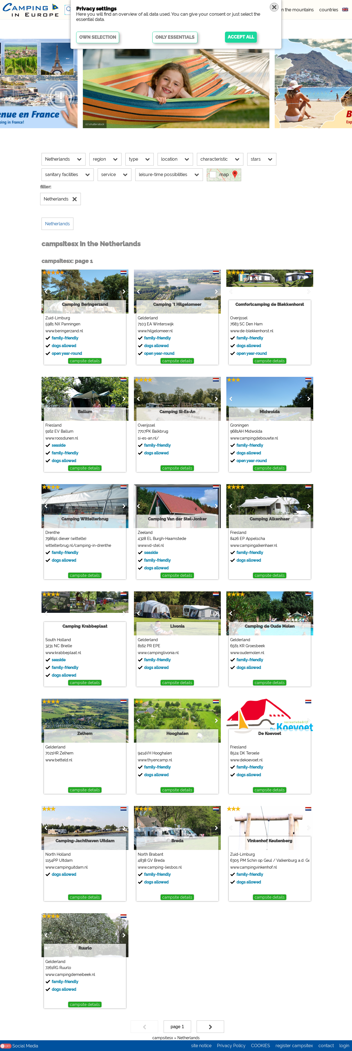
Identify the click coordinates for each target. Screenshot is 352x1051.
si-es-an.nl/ (148, 438)
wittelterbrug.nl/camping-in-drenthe (78, 545)
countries (328, 9)
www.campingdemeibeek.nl (70, 974)
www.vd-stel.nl (151, 545)
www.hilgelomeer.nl (155, 331)
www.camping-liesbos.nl (160, 867)
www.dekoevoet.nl (246, 760)
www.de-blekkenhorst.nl (251, 331)
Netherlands (188, 1038)
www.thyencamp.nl (155, 760)
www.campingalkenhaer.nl (253, 545)
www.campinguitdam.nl (66, 867)
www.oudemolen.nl (247, 653)
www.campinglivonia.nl (158, 653)
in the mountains (297, 9)
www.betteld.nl (58, 760)
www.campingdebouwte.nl (254, 438)
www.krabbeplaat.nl (63, 653)
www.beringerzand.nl (64, 331)
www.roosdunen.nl (61, 438)
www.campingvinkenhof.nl (253, 867)
